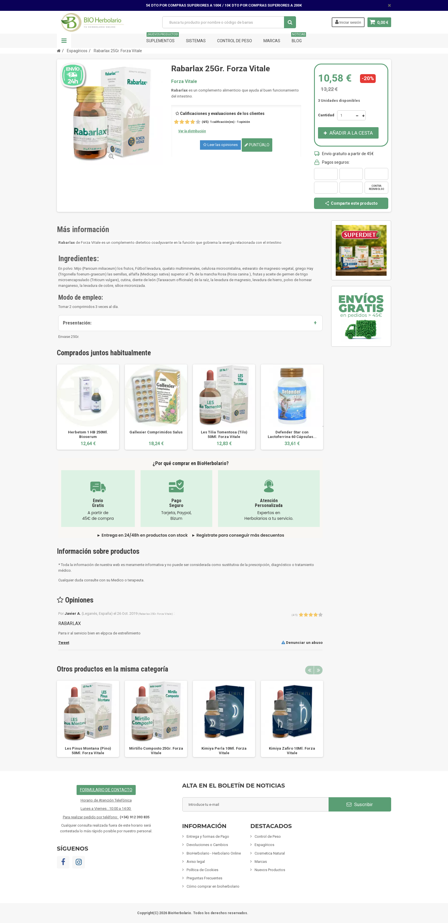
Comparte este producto (351, 203)
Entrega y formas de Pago (208, 836)
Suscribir (360, 804)
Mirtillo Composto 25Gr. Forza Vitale (156, 750)
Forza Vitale (184, 81)
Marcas (271, 40)
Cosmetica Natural (270, 853)
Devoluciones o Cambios (207, 845)
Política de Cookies (202, 870)
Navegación (64, 41)
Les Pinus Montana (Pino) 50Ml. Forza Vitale (88, 750)
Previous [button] (309, 670)
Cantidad (326, 115)
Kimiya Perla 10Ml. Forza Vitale (224, 750)
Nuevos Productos (270, 870)
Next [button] (318, 670)
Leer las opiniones (220, 145)
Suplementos (162, 38)
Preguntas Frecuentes (204, 878)
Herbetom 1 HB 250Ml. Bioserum (88, 434)
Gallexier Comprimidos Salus (156, 432)
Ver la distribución (192, 131)
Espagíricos (264, 845)
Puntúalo (257, 145)
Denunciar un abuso (302, 642)
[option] (88, 407)
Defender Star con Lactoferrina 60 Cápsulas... (292, 434)
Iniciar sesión (348, 22)
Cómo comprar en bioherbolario (213, 886)
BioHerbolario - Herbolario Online (214, 853)
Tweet (63, 642)
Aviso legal (196, 861)
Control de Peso (234, 40)
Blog (298, 38)
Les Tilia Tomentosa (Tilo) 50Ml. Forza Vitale (224, 434)
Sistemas (196, 40)
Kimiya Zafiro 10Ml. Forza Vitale (292, 750)
